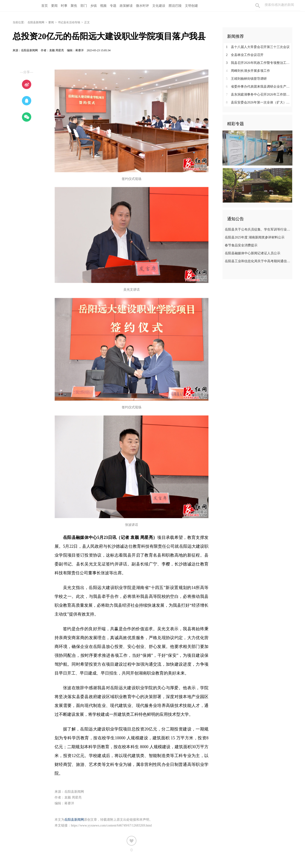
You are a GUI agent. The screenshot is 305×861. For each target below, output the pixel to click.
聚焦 (74, 5)
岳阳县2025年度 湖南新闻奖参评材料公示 (254, 237)
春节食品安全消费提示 (241, 245)
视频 (103, 5)
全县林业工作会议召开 (244, 55)
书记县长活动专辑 (69, 22)
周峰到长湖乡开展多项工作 (248, 70)
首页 (44, 5)
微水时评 (142, 5)
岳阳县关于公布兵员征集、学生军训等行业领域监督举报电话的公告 (258, 229)
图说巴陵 (175, 5)
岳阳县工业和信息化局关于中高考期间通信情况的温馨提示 (258, 261)
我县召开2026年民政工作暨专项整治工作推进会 (259, 63)
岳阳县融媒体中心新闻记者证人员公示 (252, 253)
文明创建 (191, 5)
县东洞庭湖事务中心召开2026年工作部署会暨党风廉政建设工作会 (259, 94)
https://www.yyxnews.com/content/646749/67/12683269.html (111, 825)
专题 (113, 5)
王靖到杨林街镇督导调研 (246, 78)
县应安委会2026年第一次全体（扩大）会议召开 (259, 102)
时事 (64, 5)
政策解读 (126, 5)
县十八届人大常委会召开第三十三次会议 (258, 47)
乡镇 (93, 5)
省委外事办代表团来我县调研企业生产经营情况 (259, 86)
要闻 (54, 5)
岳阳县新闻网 (36, 22)
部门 (83, 5)
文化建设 (158, 5)
